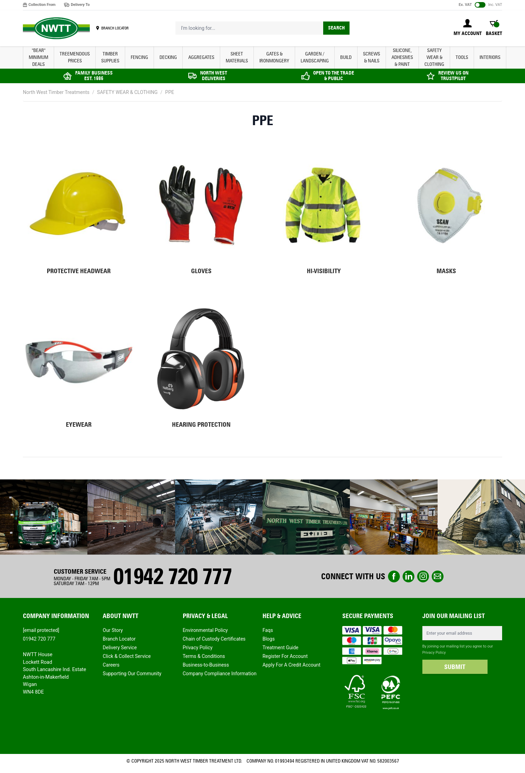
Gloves (201, 271)
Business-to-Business (206, 665)
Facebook (394, 576)
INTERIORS (490, 57)
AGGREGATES (201, 57)
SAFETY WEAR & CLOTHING (434, 57)
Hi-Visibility (324, 271)
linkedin (408, 576)
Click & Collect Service (126, 656)
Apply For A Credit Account (291, 665)
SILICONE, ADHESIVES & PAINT (402, 57)
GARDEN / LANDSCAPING (315, 57)
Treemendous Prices (75, 57)
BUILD (346, 57)
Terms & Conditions (204, 656)
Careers (111, 665)
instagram (423, 576)
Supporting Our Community (132, 673)
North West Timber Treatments (56, 92)
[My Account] (468, 28)
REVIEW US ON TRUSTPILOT (453, 75)
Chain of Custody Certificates (214, 639)
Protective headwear (79, 271)
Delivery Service (120, 647)
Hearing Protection (201, 424)
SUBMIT (454, 667)
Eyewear (79, 424)
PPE (169, 92)
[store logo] (56, 28)
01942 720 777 (172, 576)
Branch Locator (119, 639)
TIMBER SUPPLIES (110, 57)
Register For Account (285, 656)
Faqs (267, 630)
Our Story (113, 630)
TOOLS (462, 57)
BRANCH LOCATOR (115, 28)
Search (336, 28)
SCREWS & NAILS (371, 57)
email (438, 576)
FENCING (139, 57)
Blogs (268, 639)
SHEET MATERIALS (237, 57)
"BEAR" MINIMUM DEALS (38, 57)
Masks (446, 271)
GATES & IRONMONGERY (274, 57)
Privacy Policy (198, 647)
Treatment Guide (280, 647)
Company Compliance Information (220, 673)
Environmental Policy (205, 630)
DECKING (168, 57)
